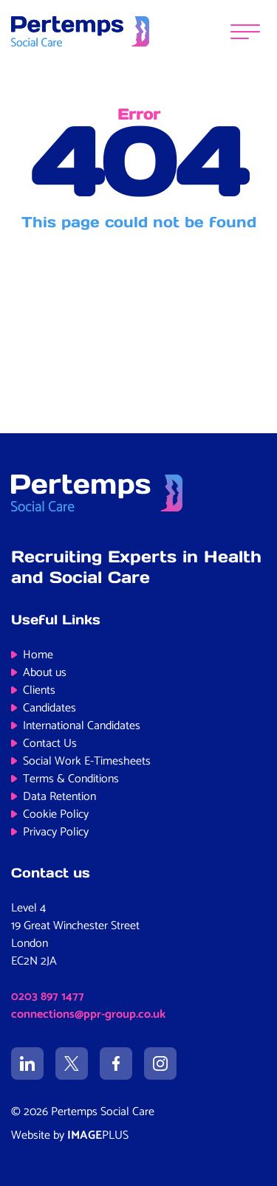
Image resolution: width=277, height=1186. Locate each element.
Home (38, 655)
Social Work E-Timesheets (87, 761)
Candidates (49, 708)
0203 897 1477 (47, 997)
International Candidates (81, 726)
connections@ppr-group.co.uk (88, 1014)
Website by (70, 1135)
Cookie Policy (56, 814)
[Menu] (245, 31)
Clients (39, 690)
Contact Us (50, 744)
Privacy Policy (56, 832)
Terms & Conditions (71, 779)
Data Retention (59, 797)
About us (44, 673)
